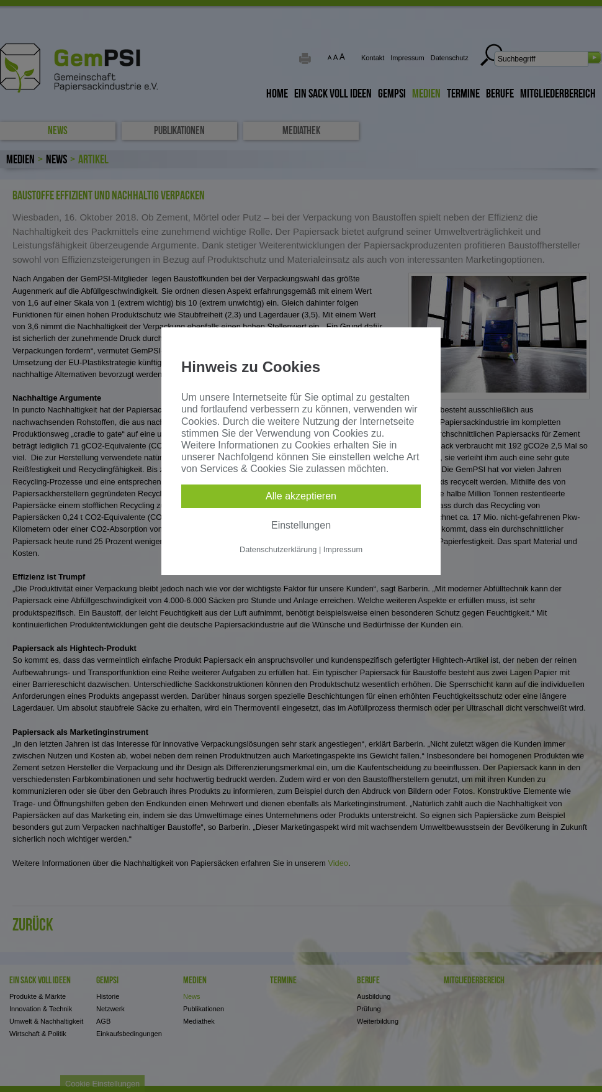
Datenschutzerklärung (278, 549)
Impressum (342, 549)
